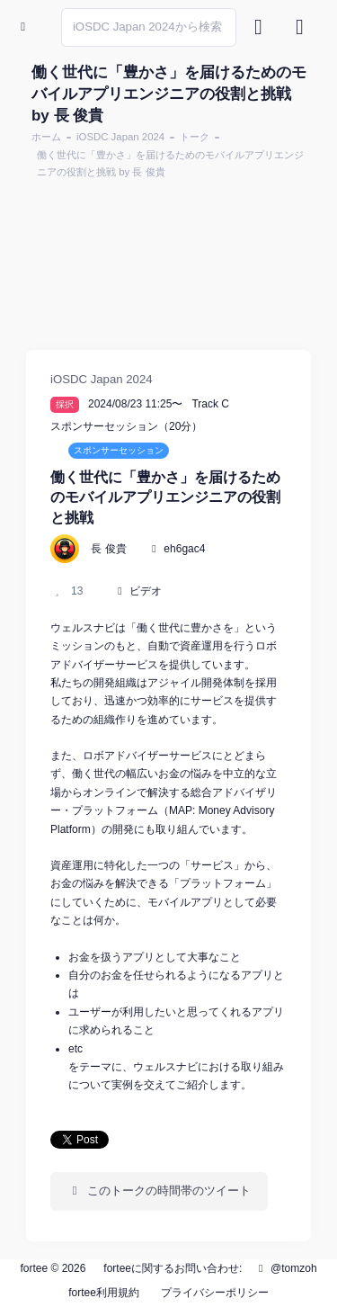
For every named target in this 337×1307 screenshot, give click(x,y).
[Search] (148, 27)
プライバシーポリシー (215, 1292)
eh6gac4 (184, 548)
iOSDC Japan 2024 (120, 136)
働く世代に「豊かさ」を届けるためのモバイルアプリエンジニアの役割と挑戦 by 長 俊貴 (170, 163)
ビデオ (145, 591)
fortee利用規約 (103, 1292)
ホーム (46, 136)
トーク (194, 136)
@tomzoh (285, 1268)
